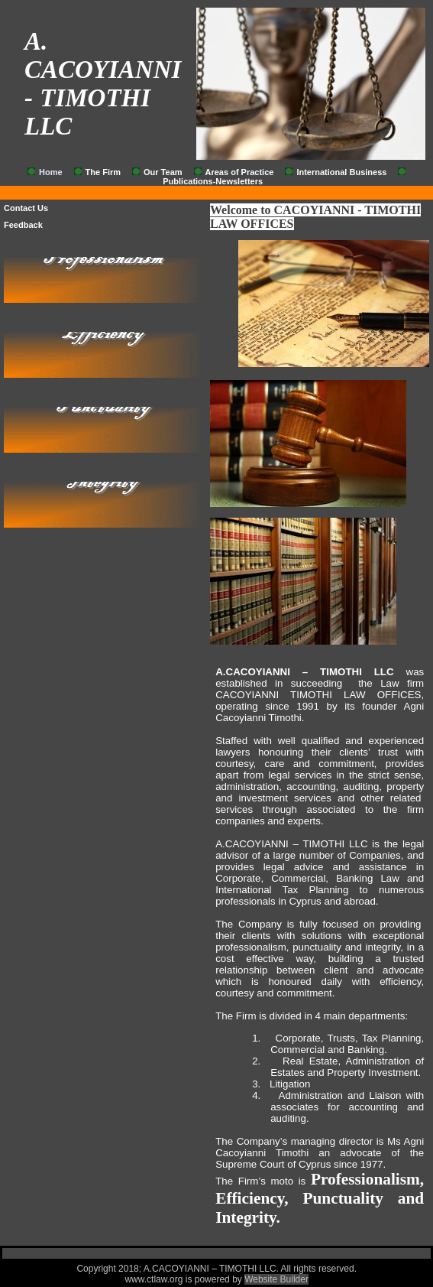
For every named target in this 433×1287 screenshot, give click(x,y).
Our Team (163, 172)
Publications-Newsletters (213, 181)
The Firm (103, 172)
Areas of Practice (239, 172)
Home (51, 172)
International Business (341, 172)
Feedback (23, 224)
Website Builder (276, 1279)
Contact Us (26, 208)
